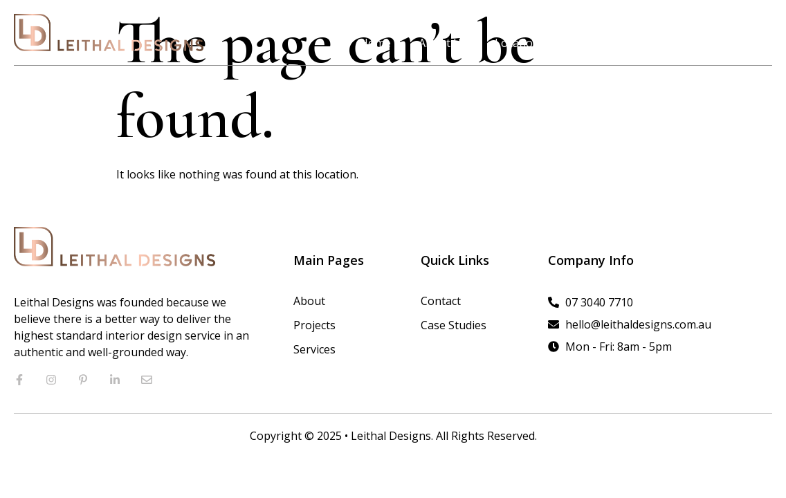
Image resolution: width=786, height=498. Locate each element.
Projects (588, 43)
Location (517, 43)
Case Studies (453, 325)
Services (658, 43)
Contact (727, 43)
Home (375, 43)
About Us (443, 43)
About (309, 301)
